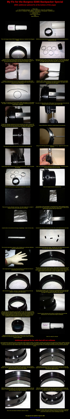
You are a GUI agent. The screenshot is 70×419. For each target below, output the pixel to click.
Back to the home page (35, 417)
